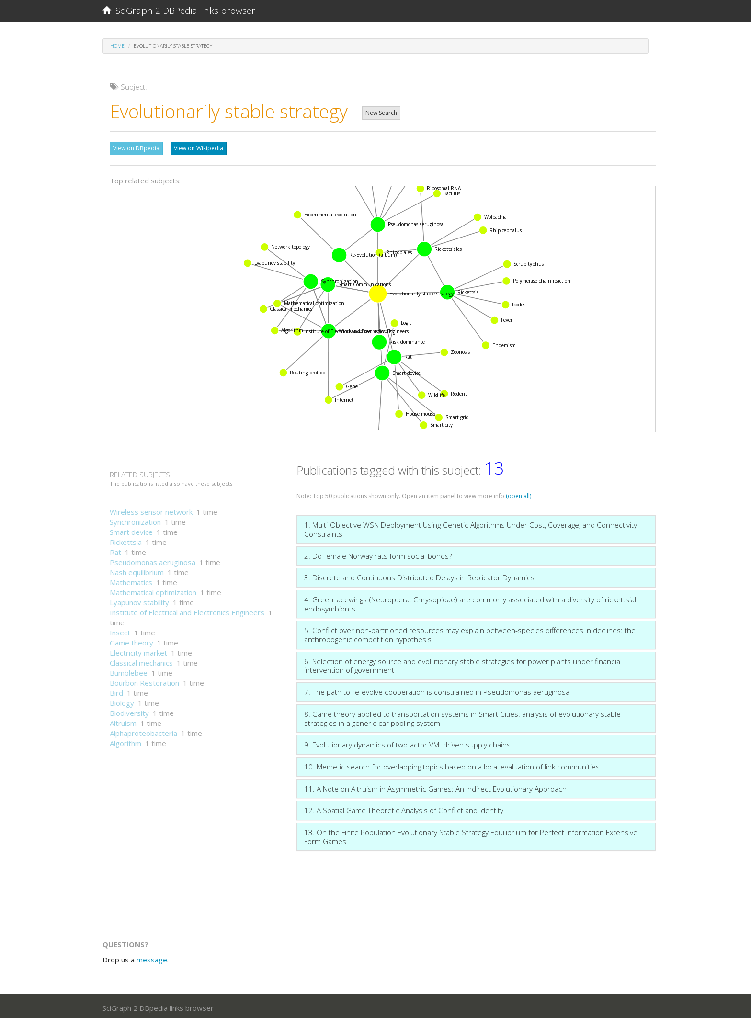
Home (117, 46)
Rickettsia (126, 539)
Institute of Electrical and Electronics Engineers (187, 610)
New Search (381, 113)
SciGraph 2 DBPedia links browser (178, 10)
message (152, 957)
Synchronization (135, 519)
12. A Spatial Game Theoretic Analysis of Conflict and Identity (403, 808)
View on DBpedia (136, 148)
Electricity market (138, 650)
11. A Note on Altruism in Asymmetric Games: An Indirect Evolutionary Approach (435, 786)
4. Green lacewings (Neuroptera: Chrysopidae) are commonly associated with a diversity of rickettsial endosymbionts (470, 601)
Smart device (131, 529)
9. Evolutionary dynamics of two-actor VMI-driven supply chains (407, 742)
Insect (120, 630)
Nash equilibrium (137, 570)
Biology (122, 700)
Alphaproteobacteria (143, 730)
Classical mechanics (141, 660)
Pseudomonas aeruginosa (152, 560)
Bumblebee (129, 670)
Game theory (131, 640)
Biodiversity (129, 710)
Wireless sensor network (151, 509)
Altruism (123, 720)
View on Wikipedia (198, 148)
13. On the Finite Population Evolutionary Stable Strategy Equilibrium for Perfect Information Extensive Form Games (470, 834)
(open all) (518, 493)
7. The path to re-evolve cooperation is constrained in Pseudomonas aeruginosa (436, 689)
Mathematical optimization (153, 590)
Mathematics (131, 580)
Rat (115, 549)
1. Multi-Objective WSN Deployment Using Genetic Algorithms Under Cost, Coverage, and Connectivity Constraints (470, 527)
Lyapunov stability (139, 600)
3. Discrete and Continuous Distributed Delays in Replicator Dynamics (419, 575)
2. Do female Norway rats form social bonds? (378, 553)
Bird (116, 690)
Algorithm (125, 741)
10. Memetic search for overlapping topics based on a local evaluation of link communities (452, 764)
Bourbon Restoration (144, 680)
